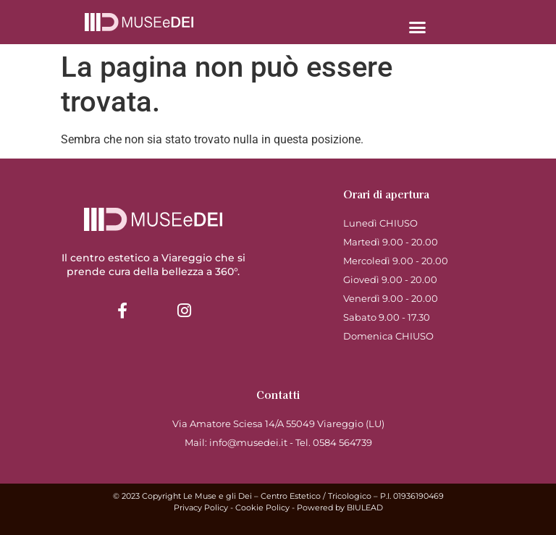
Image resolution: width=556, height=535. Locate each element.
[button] (417, 27)
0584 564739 (342, 442)
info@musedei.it (248, 442)
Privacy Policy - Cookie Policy (232, 507)
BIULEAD (365, 507)
